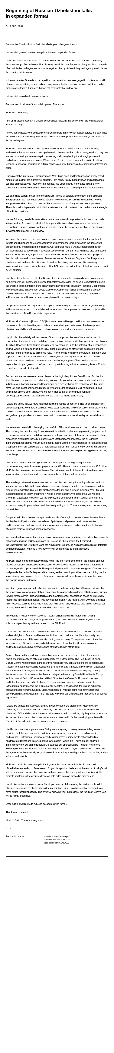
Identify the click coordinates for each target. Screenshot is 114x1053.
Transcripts (64, 836)
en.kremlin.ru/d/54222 (60, 843)
